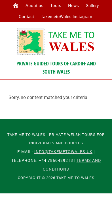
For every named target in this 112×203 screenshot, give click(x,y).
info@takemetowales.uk (63, 151)
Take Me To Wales (56, 41)
